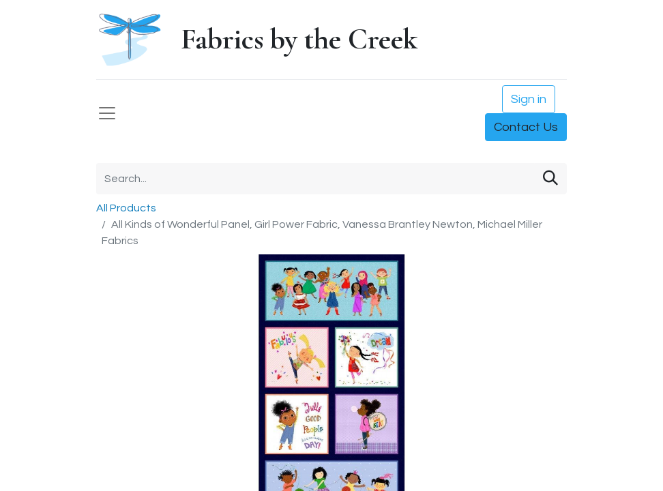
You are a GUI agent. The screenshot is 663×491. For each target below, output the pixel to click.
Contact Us (526, 127)
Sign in (528, 99)
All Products (126, 208)
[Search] (550, 178)
